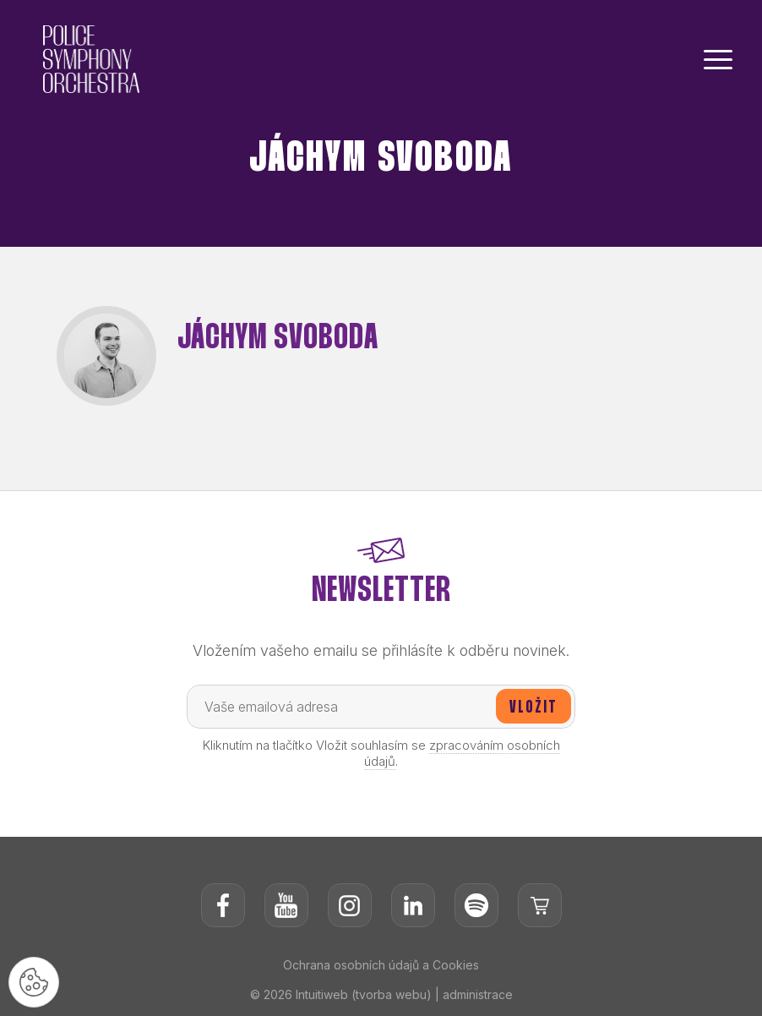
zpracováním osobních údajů (462, 753)
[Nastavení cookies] (33, 982)
